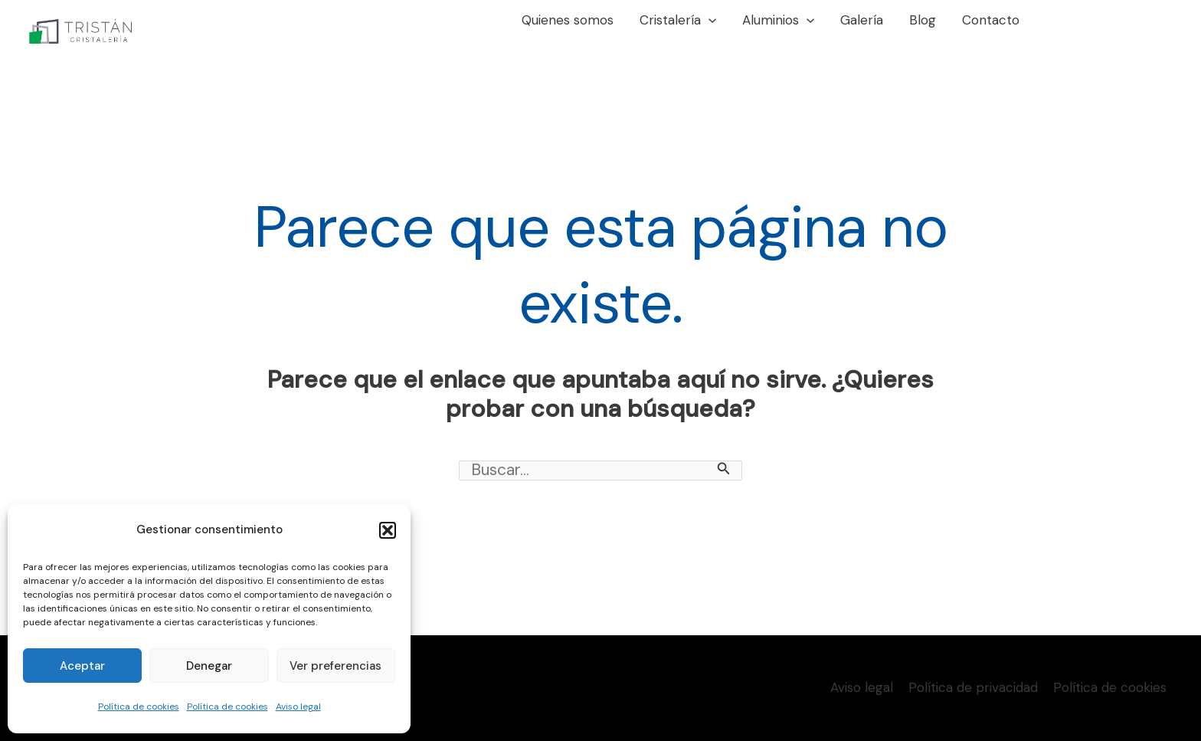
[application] (708, 19)
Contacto (990, 19)
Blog (922, 19)
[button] (387, 530)
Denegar (209, 666)
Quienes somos (568, 19)
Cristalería (678, 19)
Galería (861, 19)
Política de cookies (138, 706)
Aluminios (778, 19)
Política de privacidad (973, 687)
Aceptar (82, 666)
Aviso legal (298, 706)
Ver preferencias (335, 666)
